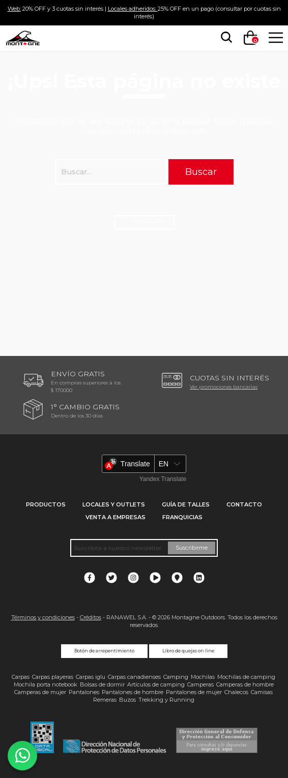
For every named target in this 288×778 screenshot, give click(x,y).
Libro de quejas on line (188, 650)
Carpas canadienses (134, 676)
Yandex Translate (163, 479)
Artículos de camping (156, 684)
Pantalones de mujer (194, 692)
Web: (14, 8)
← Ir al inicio (144, 222)
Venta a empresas (115, 517)
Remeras (105, 699)
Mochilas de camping (246, 676)
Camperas (200, 684)
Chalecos (236, 692)
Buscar (201, 171)
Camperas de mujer (40, 692)
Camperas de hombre (245, 684)
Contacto (244, 504)
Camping (175, 676)
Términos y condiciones (43, 617)
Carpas (21, 676)
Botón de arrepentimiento (104, 650)
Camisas (262, 692)
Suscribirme (192, 547)
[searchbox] (224, 38)
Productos (46, 504)
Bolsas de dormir (102, 684)
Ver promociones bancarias (223, 386)
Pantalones (84, 692)
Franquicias (182, 517)
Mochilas (203, 676)
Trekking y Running (166, 699)
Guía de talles (186, 504)
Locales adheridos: (133, 8)
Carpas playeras (52, 676)
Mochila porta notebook (45, 684)
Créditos (90, 617)
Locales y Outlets (113, 504)
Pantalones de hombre (132, 692)
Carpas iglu (90, 676)
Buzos (127, 699)
